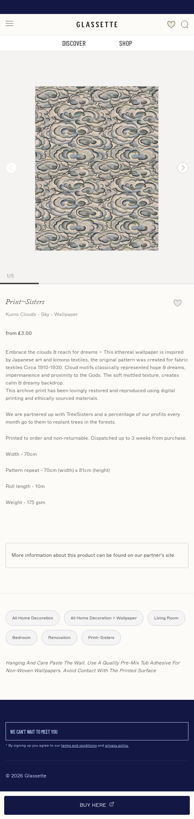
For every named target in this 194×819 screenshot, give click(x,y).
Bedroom (21, 637)
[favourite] (177, 303)
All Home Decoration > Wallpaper (104, 618)
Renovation (59, 637)
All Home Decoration (32, 618)
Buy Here (97, 805)
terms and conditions (79, 745)
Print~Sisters (101, 637)
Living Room (166, 618)
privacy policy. (117, 745)
